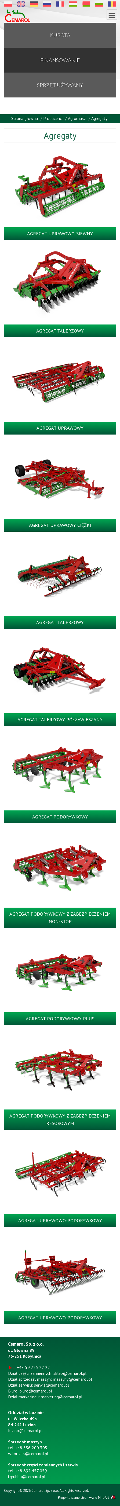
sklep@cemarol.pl (69, 1373)
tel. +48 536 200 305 (27, 1447)
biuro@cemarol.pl (36, 1391)
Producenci (53, 118)
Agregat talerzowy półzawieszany (60, 719)
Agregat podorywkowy (60, 817)
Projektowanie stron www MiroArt (87, 1497)
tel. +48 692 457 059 (27, 1470)
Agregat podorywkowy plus (60, 1019)
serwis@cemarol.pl (51, 1385)
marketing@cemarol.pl (61, 1396)
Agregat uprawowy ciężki (60, 525)
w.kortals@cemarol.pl (28, 1453)
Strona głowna (24, 118)
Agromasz (77, 118)
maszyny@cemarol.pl (72, 1379)
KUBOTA (60, 35)
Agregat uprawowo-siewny (60, 234)
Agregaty (99, 118)
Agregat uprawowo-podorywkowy (60, 1220)
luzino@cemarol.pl (25, 1430)
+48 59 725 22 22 (33, 1367)
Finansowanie (60, 60)
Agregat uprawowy (60, 428)
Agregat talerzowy (60, 331)
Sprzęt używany (60, 85)
